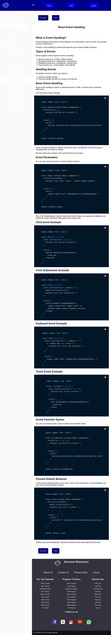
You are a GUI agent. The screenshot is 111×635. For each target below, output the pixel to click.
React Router (16, 107)
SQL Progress (71, 597)
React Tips (98, 605)
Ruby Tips (98, 599)
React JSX (16, 60)
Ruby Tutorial (45, 599)
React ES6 (16, 55)
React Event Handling (16, 81)
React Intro (16, 40)
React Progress (71, 605)
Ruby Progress (71, 599)
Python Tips (97, 594)
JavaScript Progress (71, 589)
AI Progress (71, 608)
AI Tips (98, 608)
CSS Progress (71, 586)
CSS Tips (98, 586)
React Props (16, 76)
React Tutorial (45, 605)
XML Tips (98, 602)
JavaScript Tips (98, 589)
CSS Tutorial (45, 586)
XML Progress (71, 602)
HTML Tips (98, 583)
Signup (94, 6)
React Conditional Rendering (16, 86)
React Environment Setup (16, 45)
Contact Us (63, 572)
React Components (16, 65)
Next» (56, 18)
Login (71, 6)
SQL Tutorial (45, 597)
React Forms (16, 102)
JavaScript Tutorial (45, 589)
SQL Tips (98, 597)
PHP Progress (71, 591)
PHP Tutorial (45, 591)
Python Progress (71, 594)
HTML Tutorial (45, 583)
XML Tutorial (45, 602)
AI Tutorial (45, 608)
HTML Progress (71, 583)
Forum (49, 6)
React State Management (16, 71)
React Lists (16, 91)
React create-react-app (16, 50)
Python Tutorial (45, 594)
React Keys (16, 97)
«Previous (43, 18)
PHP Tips (98, 591)
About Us (48, 572)
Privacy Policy (81, 572)
